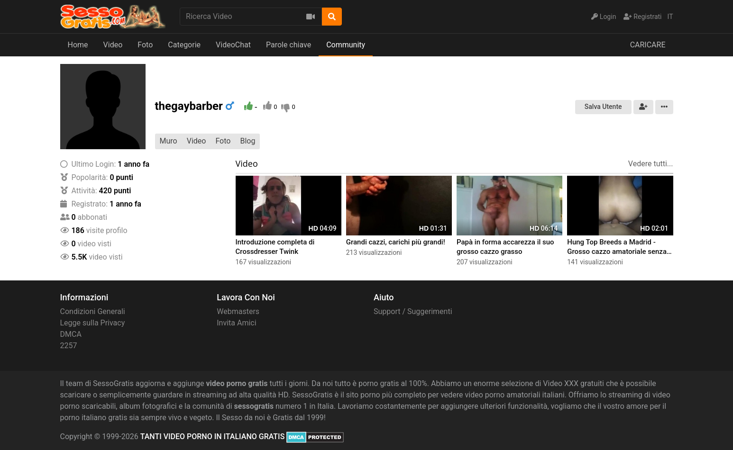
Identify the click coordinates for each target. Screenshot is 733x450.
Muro (168, 140)
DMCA (71, 334)
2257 (68, 345)
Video (113, 44)
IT (670, 16)
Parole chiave (288, 44)
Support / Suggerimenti (413, 311)
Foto (145, 44)
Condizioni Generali (92, 311)
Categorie (184, 44)
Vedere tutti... (650, 163)
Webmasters (238, 311)
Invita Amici (236, 322)
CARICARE (648, 44)
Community (345, 44)
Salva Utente (603, 106)
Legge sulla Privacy (92, 322)
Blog (247, 140)
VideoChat (233, 44)
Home (78, 44)
